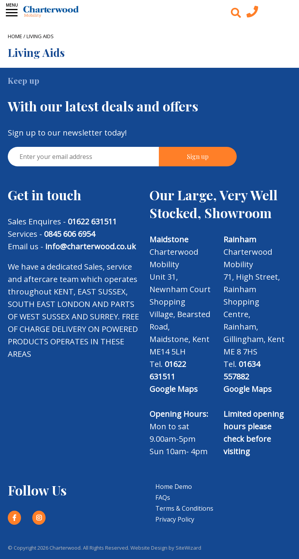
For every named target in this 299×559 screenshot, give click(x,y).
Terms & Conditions (184, 508)
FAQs (162, 497)
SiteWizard (188, 547)
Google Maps (174, 389)
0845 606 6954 (69, 234)
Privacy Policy (174, 519)
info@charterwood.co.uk (90, 246)
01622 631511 (92, 221)
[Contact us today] (252, 13)
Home (15, 36)
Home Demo (173, 486)
